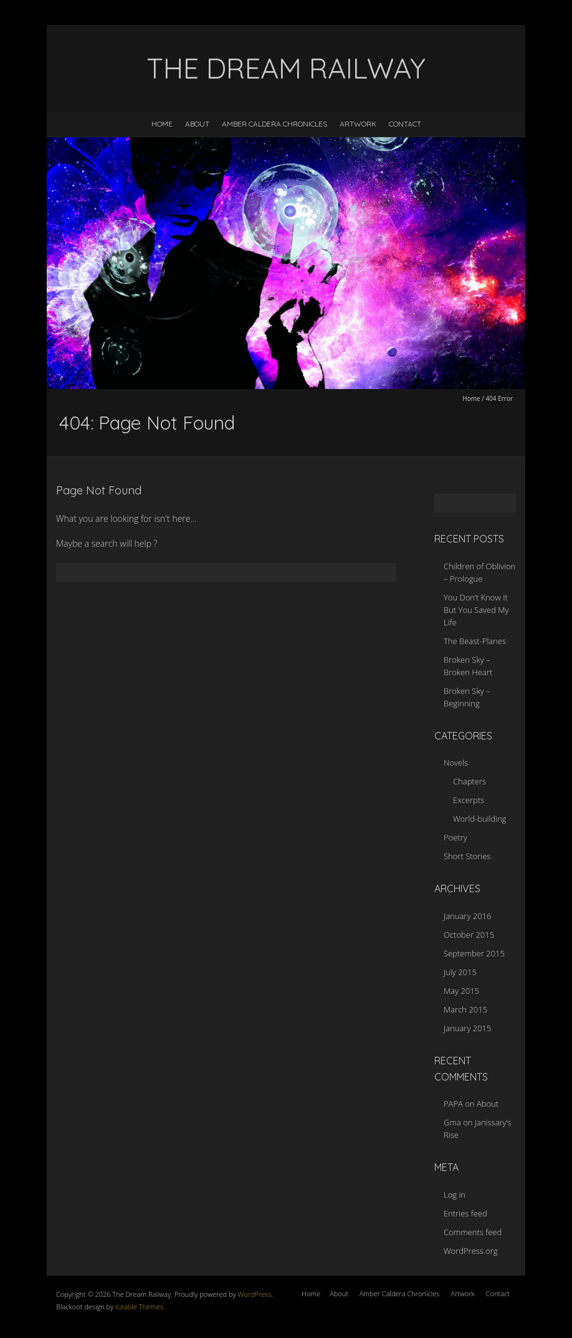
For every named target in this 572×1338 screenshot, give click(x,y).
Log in (454, 1194)
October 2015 (469, 934)
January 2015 (467, 1028)
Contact (405, 123)
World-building (480, 818)
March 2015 (465, 1009)
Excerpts (468, 800)
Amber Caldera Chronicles (274, 123)
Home (162, 123)
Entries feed (465, 1213)
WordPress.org (470, 1250)
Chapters (469, 781)
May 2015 (461, 990)
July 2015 (460, 972)
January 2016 (467, 916)
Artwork (358, 123)
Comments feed (473, 1232)
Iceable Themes (139, 1306)
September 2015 (474, 953)
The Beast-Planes (475, 641)
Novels (456, 762)
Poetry (455, 837)
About (197, 123)
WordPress (254, 1294)
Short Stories (467, 856)
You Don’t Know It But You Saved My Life (476, 610)
